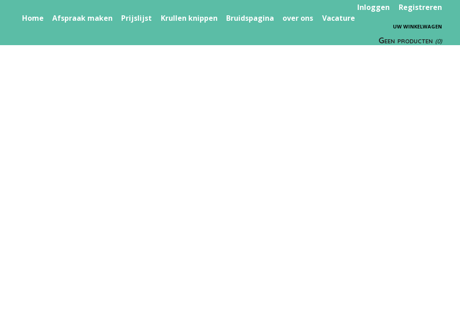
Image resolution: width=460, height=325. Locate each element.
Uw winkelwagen (417, 26)
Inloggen (373, 7)
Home (33, 18)
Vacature (338, 18)
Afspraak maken (82, 18)
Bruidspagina (250, 18)
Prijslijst (136, 18)
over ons (297, 18)
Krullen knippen (189, 18)
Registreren (420, 7)
